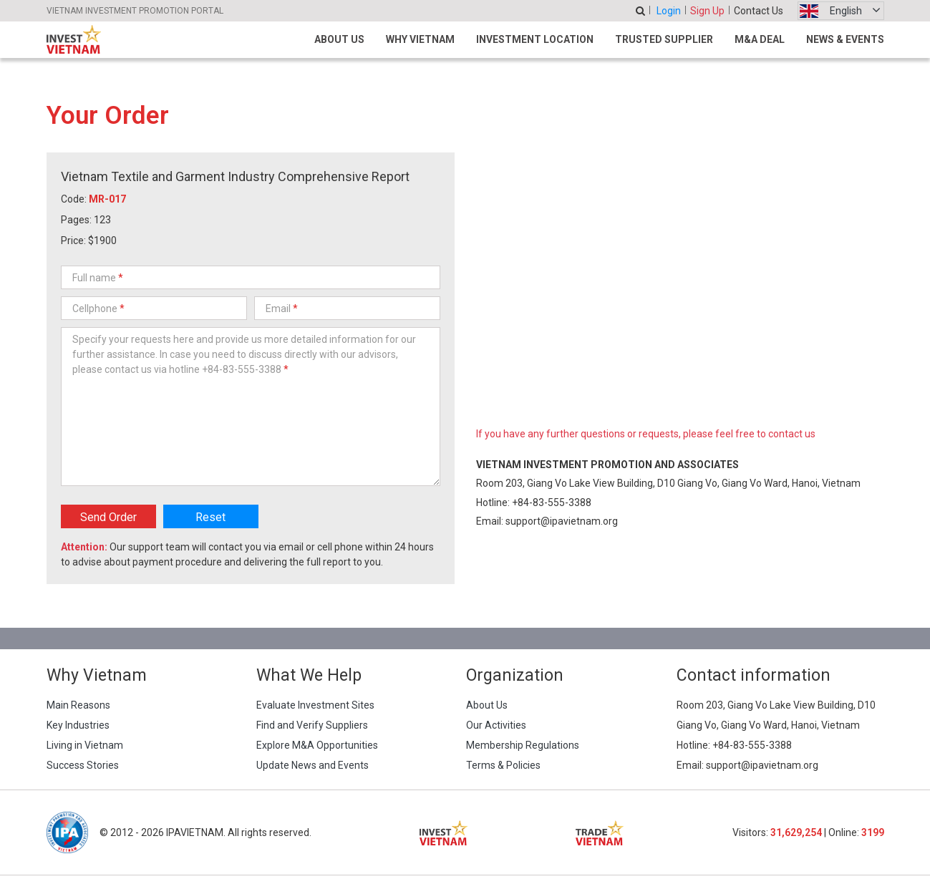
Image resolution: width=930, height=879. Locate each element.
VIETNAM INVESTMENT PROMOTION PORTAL (135, 11)
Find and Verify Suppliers (312, 725)
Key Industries (78, 725)
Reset (210, 517)
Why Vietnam (420, 39)
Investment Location (535, 39)
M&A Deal (760, 39)
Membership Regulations (522, 745)
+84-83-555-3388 (551, 502)
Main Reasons (78, 705)
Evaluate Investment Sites (315, 705)
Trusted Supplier (664, 39)
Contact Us (758, 10)
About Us (339, 39)
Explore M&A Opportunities (317, 745)
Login (669, 10)
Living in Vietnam (85, 745)
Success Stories (83, 765)
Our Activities (496, 725)
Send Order (108, 517)
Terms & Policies (503, 765)
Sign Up (707, 10)
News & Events (845, 39)
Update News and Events (312, 765)
